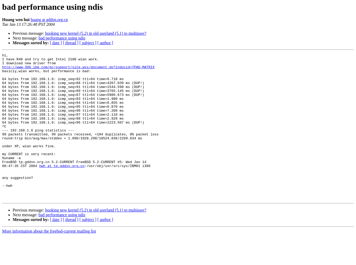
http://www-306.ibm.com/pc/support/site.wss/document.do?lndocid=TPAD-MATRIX (78, 70)
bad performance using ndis (62, 38)
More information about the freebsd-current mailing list (49, 260)
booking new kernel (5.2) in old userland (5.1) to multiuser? (95, 33)
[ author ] (105, 43)
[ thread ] (70, 43)
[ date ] (56, 43)
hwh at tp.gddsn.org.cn (62, 188)
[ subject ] (87, 43)
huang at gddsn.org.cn (49, 19)
